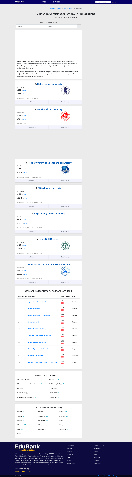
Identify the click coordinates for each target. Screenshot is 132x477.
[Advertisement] (31, 46)
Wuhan (69, 451)
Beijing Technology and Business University (43, 362)
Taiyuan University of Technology (39, 335)
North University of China (37, 342)
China (70, 8)
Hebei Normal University (48, 84)
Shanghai (70, 454)
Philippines (97, 457)
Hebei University (34, 308)
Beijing (69, 448)
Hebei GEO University (48, 239)
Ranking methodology (23, 471)
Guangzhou (71, 463)
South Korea (97, 448)
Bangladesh (97, 460)
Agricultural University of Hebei (39, 302)
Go (79, 26)
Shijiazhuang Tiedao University (48, 213)
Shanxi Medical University (37, 328)
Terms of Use (102, 476)
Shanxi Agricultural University (38, 349)
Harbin (69, 460)
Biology (52, 8)
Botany (59, 8)
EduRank (74, 17)
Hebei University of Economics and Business (48, 264)
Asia (65, 8)
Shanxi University (34, 322)
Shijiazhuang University (48, 188)
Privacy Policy (112, 476)
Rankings (65, 102)
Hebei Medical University (48, 109)
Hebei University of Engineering (39, 315)
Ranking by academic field (48, 22)
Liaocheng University (35, 355)
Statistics (32, 102)
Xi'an (68, 457)
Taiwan (96, 451)
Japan (95, 454)
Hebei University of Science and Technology (48, 162)
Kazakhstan (97, 463)
